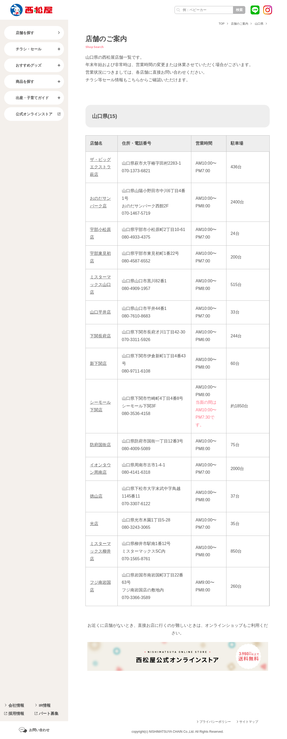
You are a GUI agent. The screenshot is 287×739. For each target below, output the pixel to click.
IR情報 (45, 705)
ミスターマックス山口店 (100, 284)
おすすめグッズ (24, 65)
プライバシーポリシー (215, 722)
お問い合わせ (39, 730)
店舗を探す (20, 33)
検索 (239, 10)
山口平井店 (100, 312)
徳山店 (96, 496)
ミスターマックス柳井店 (100, 551)
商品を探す (20, 81)
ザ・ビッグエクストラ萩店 (100, 167)
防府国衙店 (100, 445)
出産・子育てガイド (28, 98)
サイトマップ (248, 722)
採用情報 (16, 713)
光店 (94, 523)
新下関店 (98, 363)
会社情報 (16, 705)
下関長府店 (100, 336)
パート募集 (48, 713)
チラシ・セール (24, 49)
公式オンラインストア (29, 114)
